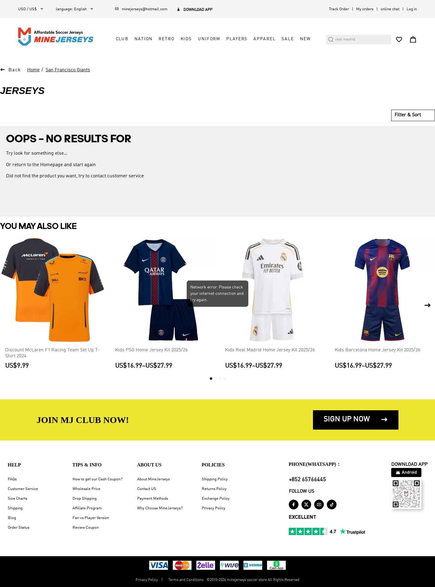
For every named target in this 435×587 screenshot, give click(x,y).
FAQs (12, 479)
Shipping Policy (215, 479)
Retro (166, 39)
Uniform (209, 39)
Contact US (146, 489)
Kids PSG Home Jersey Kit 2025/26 (151, 349)
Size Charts (17, 499)
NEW (305, 39)
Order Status (18, 528)
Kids (186, 39)
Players (236, 39)
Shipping (15, 508)
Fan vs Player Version (90, 518)
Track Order (339, 9)
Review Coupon (85, 528)
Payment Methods (152, 499)
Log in (412, 9)
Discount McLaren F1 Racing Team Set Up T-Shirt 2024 (52, 352)
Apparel (264, 39)
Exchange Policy (216, 499)
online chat (390, 9)
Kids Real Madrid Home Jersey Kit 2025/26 (270, 349)
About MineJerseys (153, 479)
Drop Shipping (84, 499)
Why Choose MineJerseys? (159, 508)
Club (122, 39)
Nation (143, 39)
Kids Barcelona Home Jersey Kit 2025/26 (377, 349)
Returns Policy (214, 489)
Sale (288, 39)
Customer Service (23, 489)
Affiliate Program (87, 508)
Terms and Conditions (186, 580)
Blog (12, 518)
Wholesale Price (86, 489)
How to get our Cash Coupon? (97, 479)
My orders (364, 9)
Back (14, 70)
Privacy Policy (213, 508)
